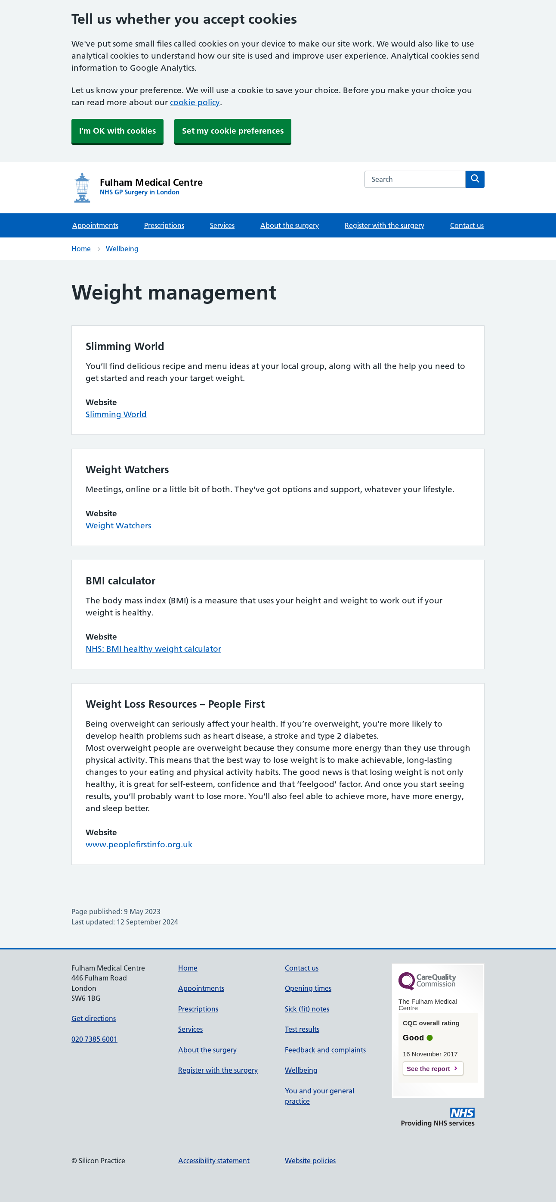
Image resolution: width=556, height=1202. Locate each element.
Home (81, 248)
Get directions (93, 1018)
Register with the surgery (384, 225)
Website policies (310, 1160)
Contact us (467, 225)
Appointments (95, 225)
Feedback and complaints (325, 1050)
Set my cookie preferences (233, 131)
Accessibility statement (214, 1160)
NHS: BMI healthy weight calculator (153, 649)
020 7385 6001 (94, 1039)
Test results (302, 1029)
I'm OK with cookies (117, 131)
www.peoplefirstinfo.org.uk (139, 844)
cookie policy (195, 102)
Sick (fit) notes (307, 1009)
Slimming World (116, 414)
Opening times (308, 988)
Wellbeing (122, 248)
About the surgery (289, 225)
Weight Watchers (118, 526)
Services (222, 225)
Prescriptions (164, 225)
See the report (428, 1068)
